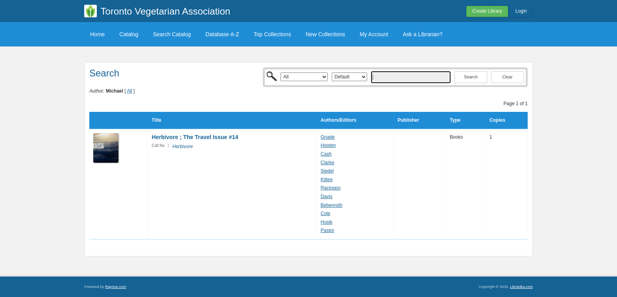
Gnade (328, 137)
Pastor (327, 230)
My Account (374, 34)
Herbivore (182, 146)
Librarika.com (521, 286)
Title (156, 120)
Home (97, 34)
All (129, 91)
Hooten (328, 145)
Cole (326, 213)
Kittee (327, 179)
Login (521, 11)
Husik (327, 222)
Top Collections (272, 34)
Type (455, 120)
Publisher (408, 120)
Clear (507, 76)
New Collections (325, 34)
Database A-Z (222, 34)
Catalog (128, 34)
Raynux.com (115, 286)
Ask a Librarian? (422, 34)
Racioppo (331, 188)
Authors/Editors (339, 120)
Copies (497, 120)
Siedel (327, 171)
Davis (327, 196)
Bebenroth (331, 205)
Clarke (327, 162)
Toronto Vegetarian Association (166, 11)
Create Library (487, 11)
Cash (326, 154)
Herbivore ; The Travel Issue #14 (195, 137)
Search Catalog (172, 34)
